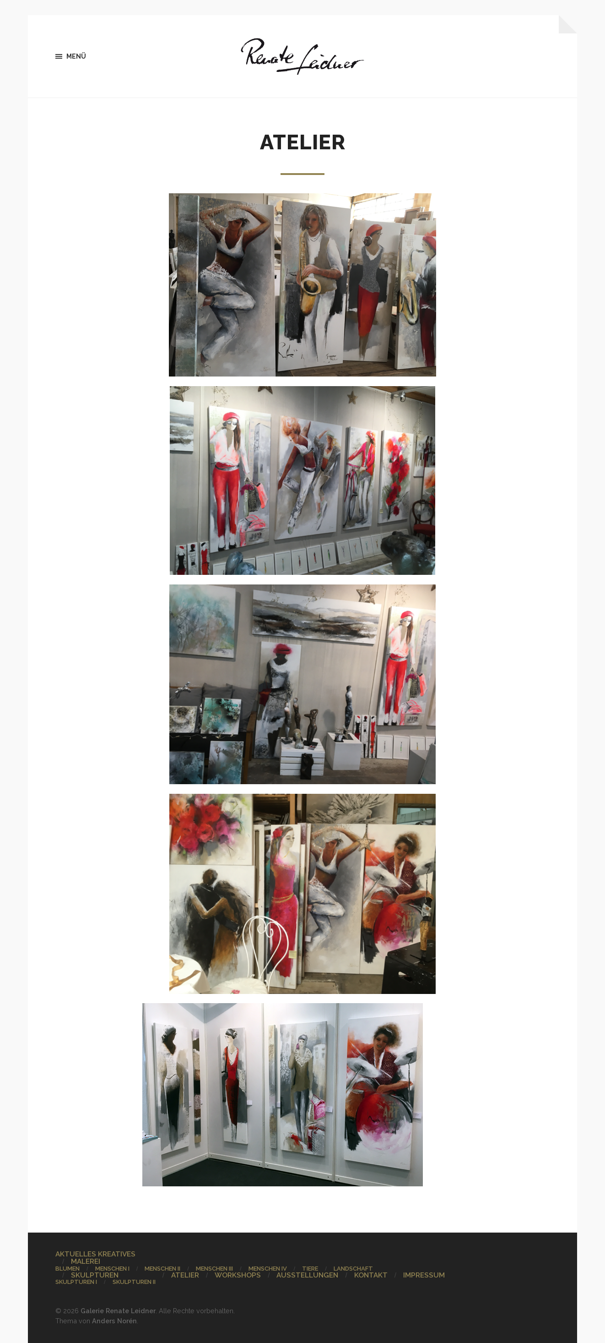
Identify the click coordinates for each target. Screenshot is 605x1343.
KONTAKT (371, 1275)
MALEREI (85, 1261)
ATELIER (185, 1275)
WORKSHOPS (238, 1275)
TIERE (310, 1268)
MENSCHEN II (162, 1268)
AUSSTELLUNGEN (307, 1275)
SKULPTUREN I (76, 1281)
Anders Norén (114, 1321)
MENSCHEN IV (267, 1268)
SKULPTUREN (95, 1275)
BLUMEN (67, 1268)
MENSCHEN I (112, 1268)
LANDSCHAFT (353, 1268)
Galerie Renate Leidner (118, 1311)
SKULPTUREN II (134, 1281)
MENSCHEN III (214, 1268)
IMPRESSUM (424, 1275)
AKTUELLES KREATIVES (95, 1254)
